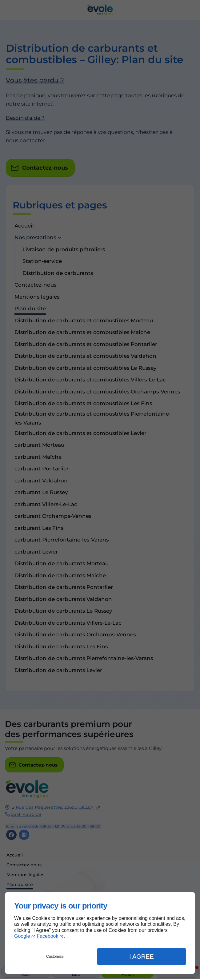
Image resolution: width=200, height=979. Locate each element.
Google (22, 936)
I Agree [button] (141, 956)
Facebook (47, 936)
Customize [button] (55, 956)
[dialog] (100, 933)
